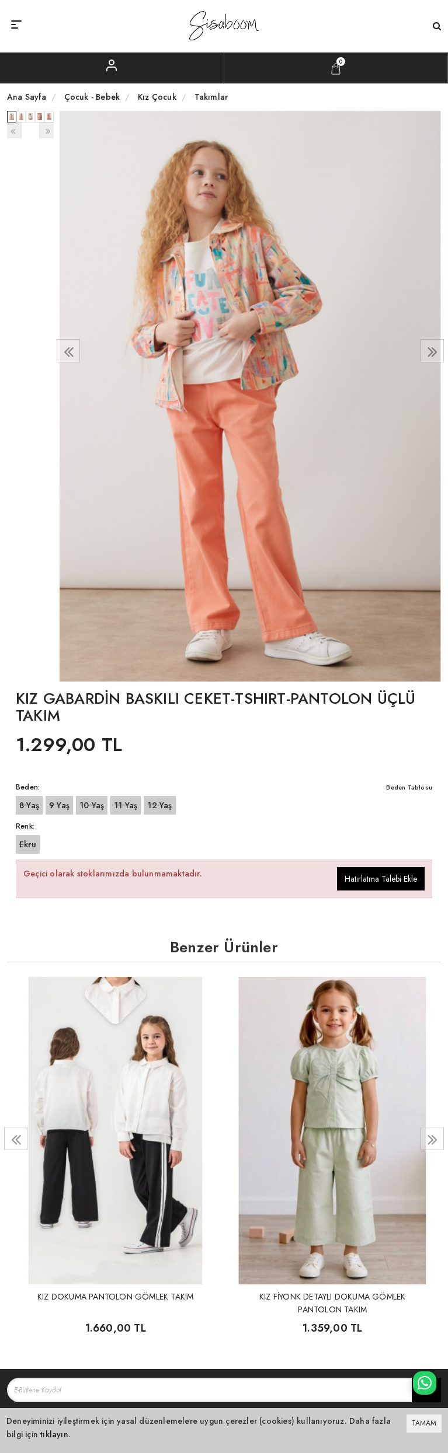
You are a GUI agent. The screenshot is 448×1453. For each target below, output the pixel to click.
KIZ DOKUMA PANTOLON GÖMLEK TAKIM (115, 1296)
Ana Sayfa (26, 97)
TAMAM (424, 1423)
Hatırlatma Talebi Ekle (381, 879)
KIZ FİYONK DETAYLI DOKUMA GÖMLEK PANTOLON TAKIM (332, 1302)
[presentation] (68, 350)
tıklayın (54, 1434)
